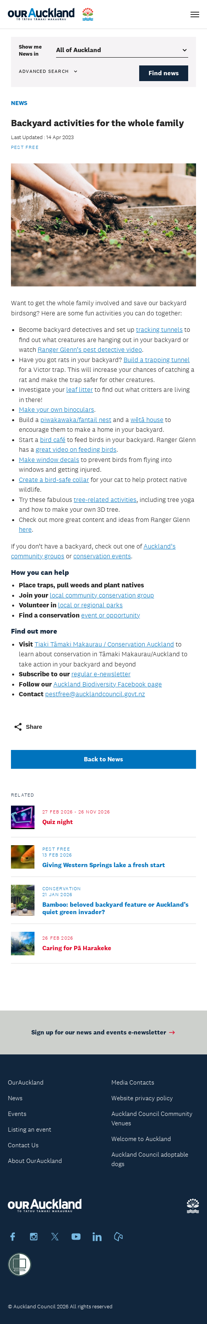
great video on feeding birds (76, 449)
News (19, 103)
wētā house (147, 420)
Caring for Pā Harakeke (76, 948)
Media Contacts (132, 1082)
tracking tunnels (159, 329)
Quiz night (57, 822)
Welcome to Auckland (141, 1139)
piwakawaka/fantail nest (75, 420)
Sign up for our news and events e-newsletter (103, 1039)
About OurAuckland (35, 1161)
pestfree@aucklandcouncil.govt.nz (95, 694)
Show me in (30, 50)
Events (17, 1114)
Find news (164, 73)
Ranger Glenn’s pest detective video (90, 349)
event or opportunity (110, 615)
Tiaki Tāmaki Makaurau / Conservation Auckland (104, 644)
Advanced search (48, 71)
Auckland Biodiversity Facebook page (107, 684)
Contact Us (23, 1145)
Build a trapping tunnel (156, 360)
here (25, 529)
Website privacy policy (142, 1098)
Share (27, 727)
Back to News (103, 759)
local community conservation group (102, 595)
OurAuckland (26, 1082)
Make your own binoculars (56, 409)
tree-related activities (105, 500)
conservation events (102, 556)
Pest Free (25, 147)
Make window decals (49, 460)
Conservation (61, 889)
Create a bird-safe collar (54, 480)
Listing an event (29, 1129)
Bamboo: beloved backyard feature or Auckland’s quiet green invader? (115, 908)
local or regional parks (90, 605)
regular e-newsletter (101, 674)
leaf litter (79, 389)
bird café (52, 440)
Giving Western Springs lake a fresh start (103, 865)
